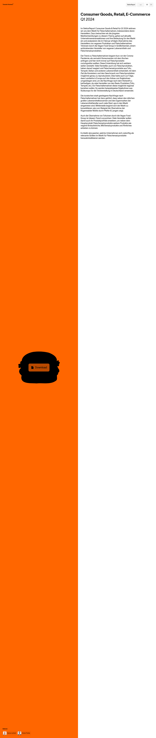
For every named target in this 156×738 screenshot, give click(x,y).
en (151, 5)
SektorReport (131, 5)
